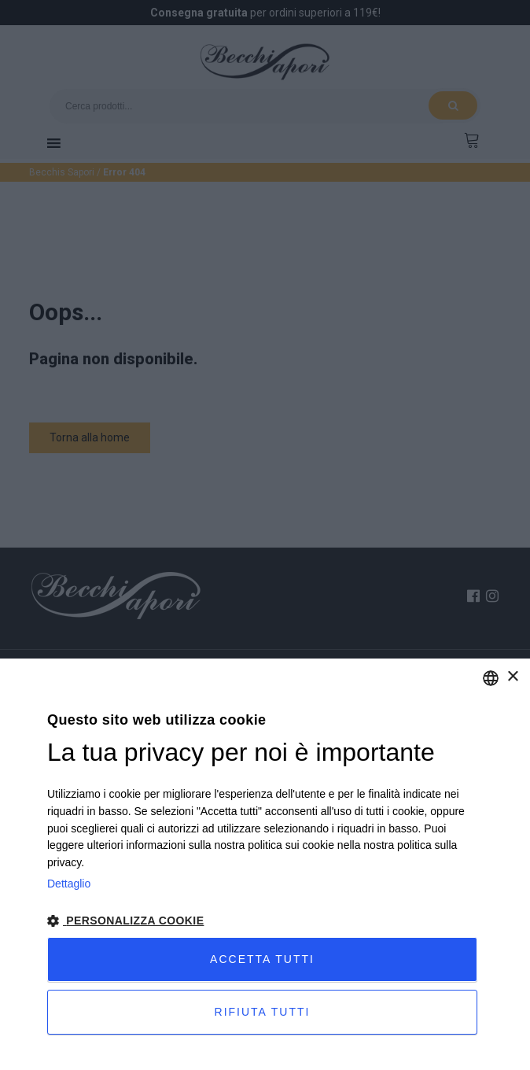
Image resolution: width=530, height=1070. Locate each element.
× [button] (512, 677)
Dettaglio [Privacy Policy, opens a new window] (68, 883)
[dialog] (265, 864)
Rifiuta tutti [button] (263, 1011)
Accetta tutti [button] (262, 959)
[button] (265, 921)
